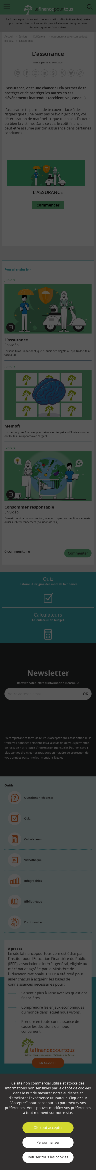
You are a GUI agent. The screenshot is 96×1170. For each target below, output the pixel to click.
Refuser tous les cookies (48, 1157)
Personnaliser (48, 1142)
